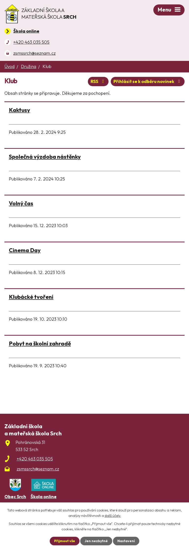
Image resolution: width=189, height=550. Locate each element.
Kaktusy (19, 109)
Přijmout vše (64, 541)
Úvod (9, 66)
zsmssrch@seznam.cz (34, 53)
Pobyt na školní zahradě (40, 343)
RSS (98, 81)
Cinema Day (25, 250)
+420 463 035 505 (31, 42)
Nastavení (126, 541)
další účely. (113, 515)
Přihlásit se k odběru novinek (147, 81)
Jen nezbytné (96, 541)
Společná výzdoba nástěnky (45, 156)
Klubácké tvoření (31, 296)
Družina (28, 66)
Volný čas (21, 203)
